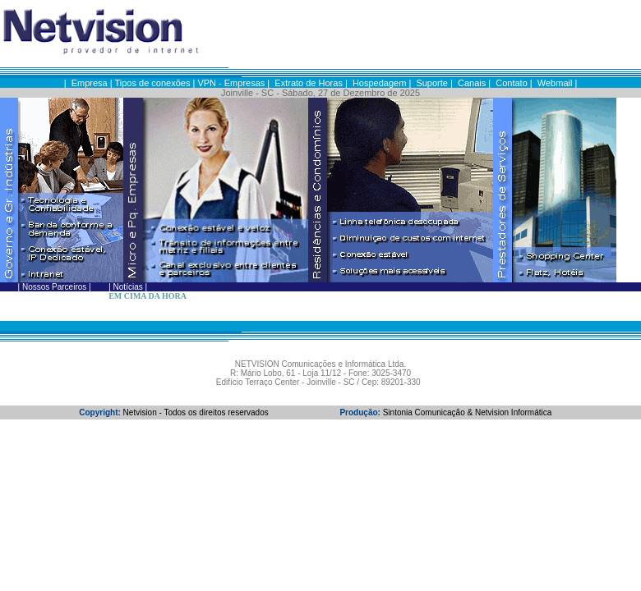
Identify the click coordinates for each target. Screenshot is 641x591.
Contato (512, 83)
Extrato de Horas (308, 83)
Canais (472, 83)
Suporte (432, 83)
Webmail (555, 83)
